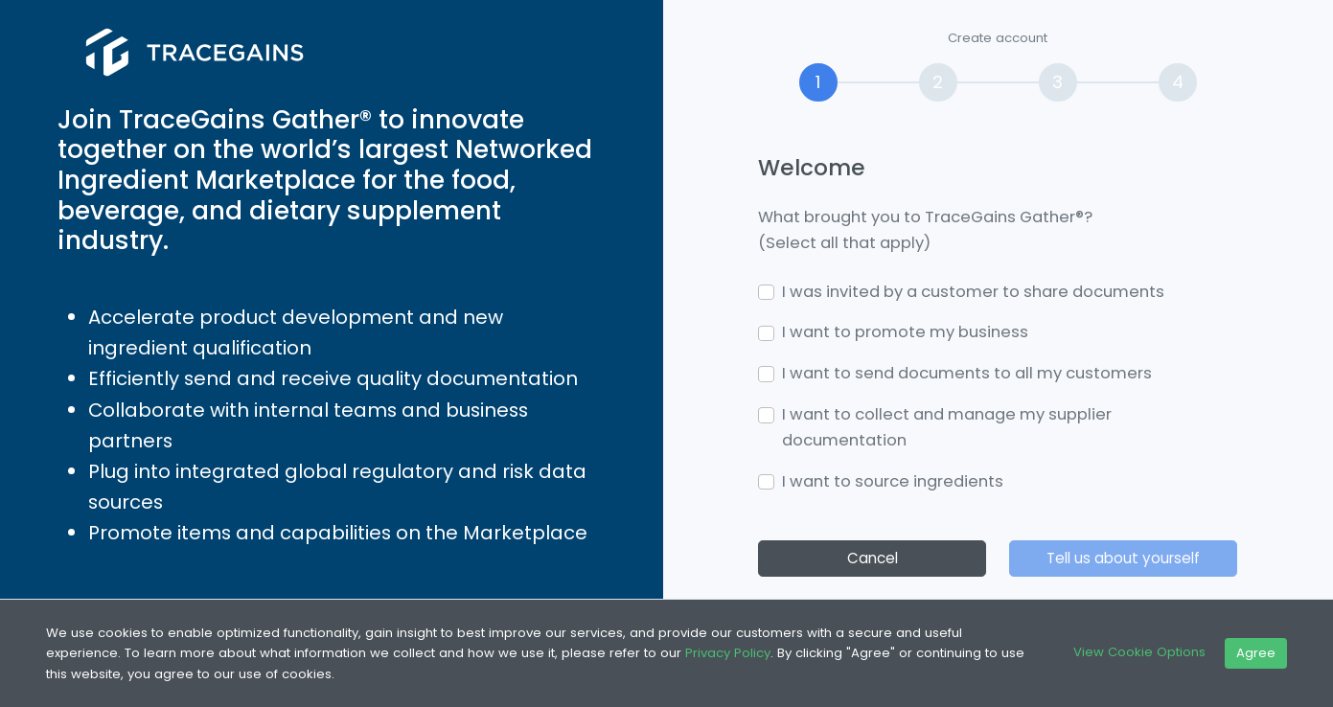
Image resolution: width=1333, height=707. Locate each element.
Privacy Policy (727, 653)
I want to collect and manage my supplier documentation (947, 427)
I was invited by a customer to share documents (973, 292)
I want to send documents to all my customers (967, 373)
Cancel (872, 558)
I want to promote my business (905, 332)
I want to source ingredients (892, 481)
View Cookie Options (1139, 652)
